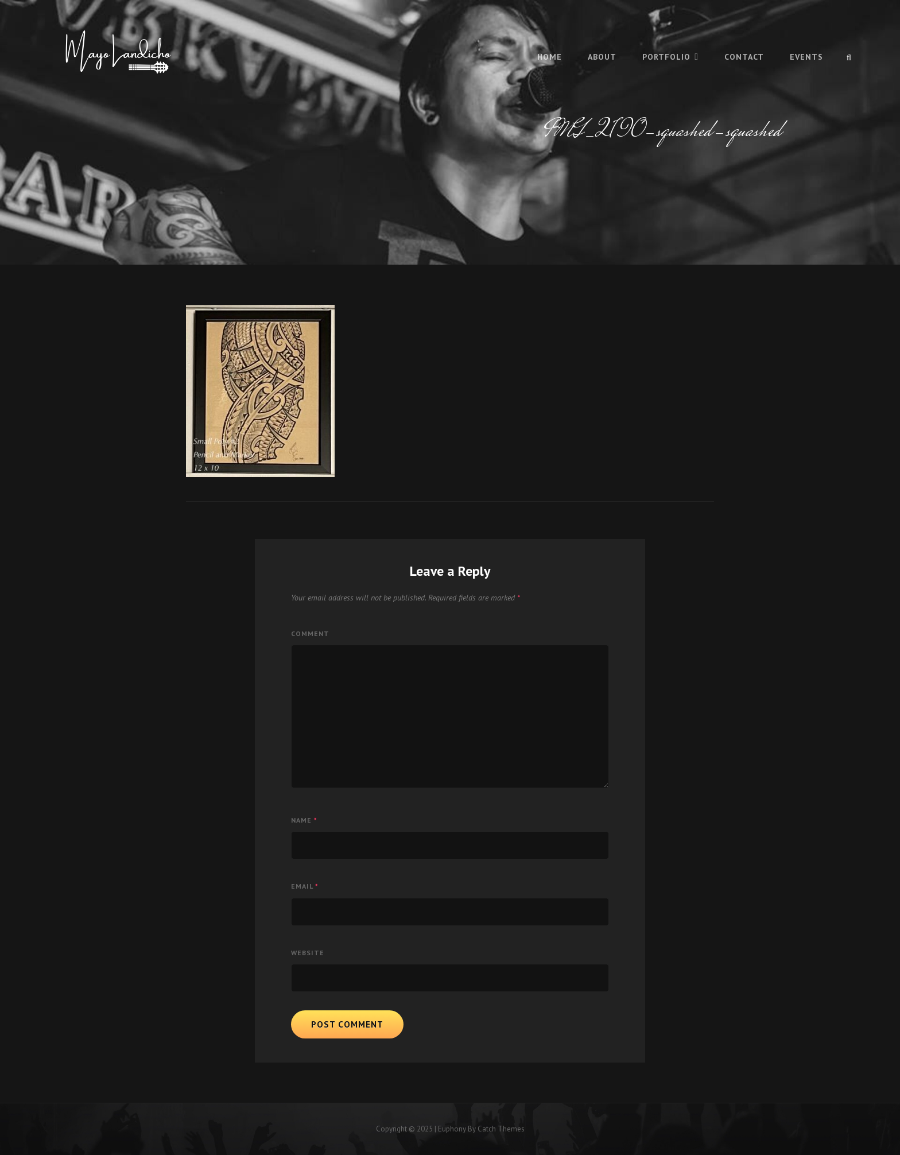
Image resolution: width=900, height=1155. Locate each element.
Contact (744, 57)
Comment (310, 633)
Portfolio (666, 57)
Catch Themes (501, 1129)
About (602, 57)
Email (305, 886)
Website (307, 952)
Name (304, 820)
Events (806, 57)
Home (549, 57)
